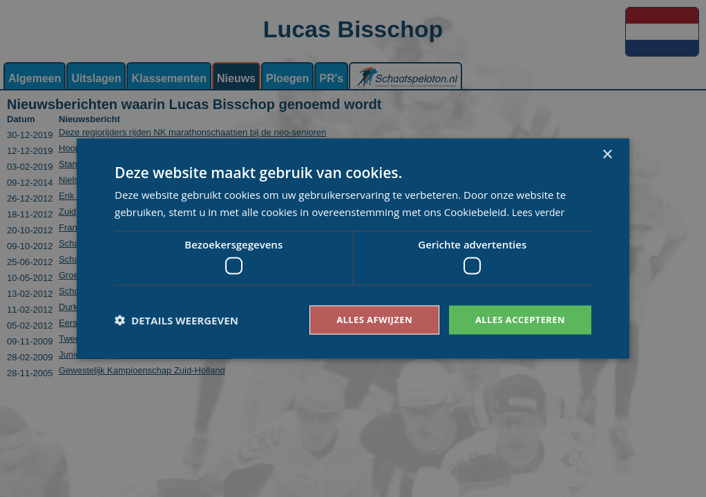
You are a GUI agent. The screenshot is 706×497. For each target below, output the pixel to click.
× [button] (607, 153)
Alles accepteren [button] (516, 319)
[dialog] (353, 248)
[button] (176, 320)
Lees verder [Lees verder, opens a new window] (540, 210)
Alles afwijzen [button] (365, 319)
